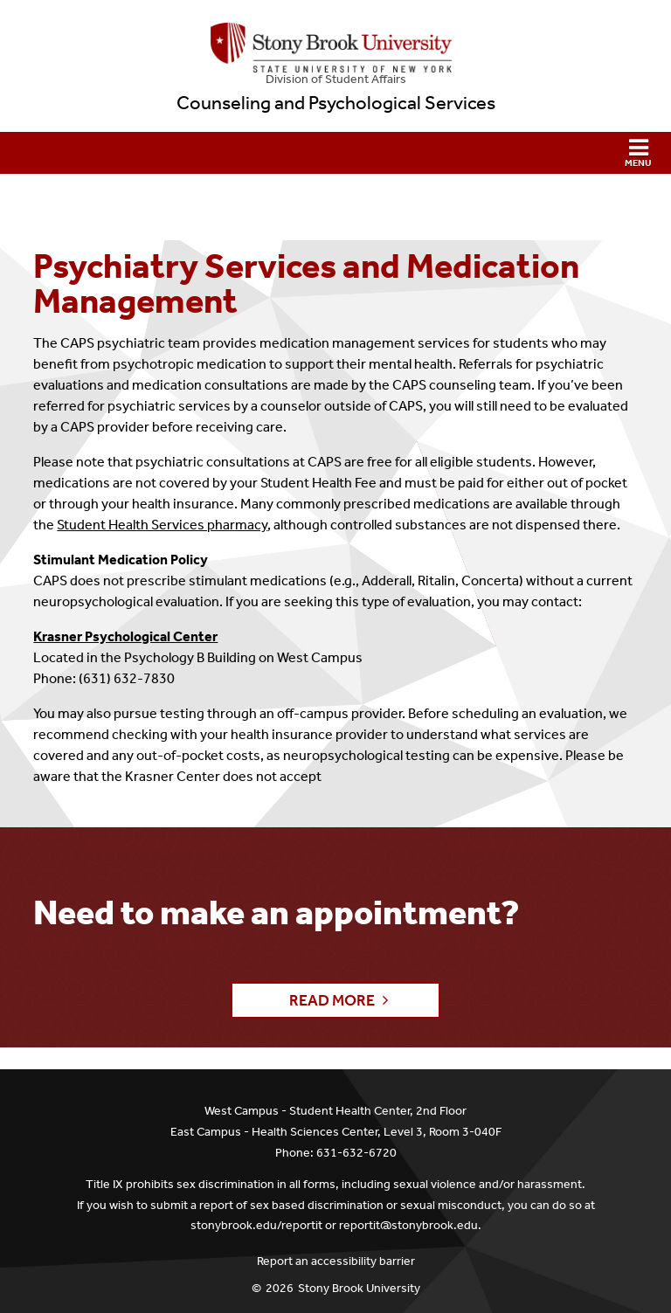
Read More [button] (332, 1000)
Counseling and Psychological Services (335, 103)
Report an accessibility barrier (336, 1261)
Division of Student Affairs (336, 79)
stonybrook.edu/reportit (256, 1225)
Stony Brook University (359, 1288)
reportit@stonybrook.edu (408, 1225)
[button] (335, 153)
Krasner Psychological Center (125, 636)
